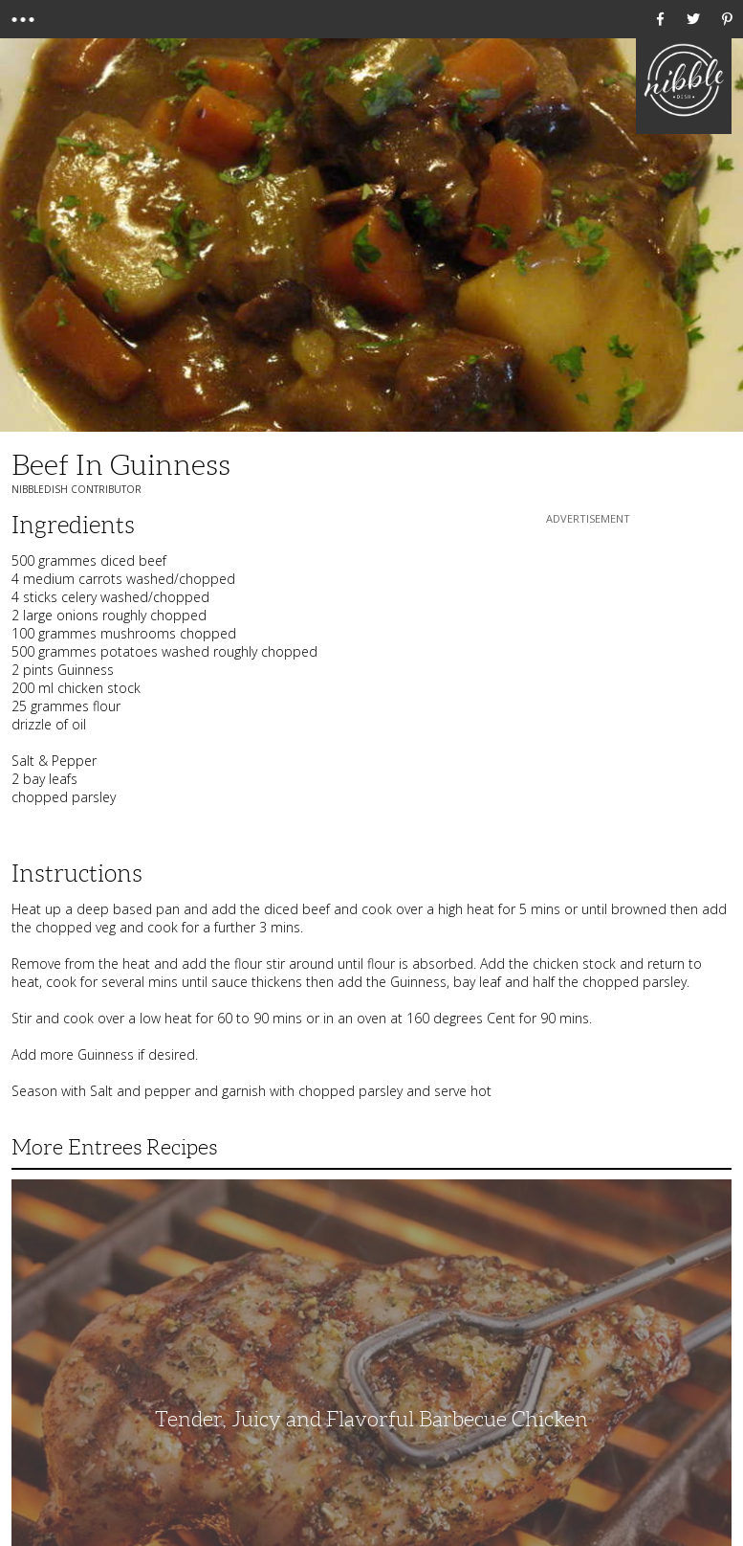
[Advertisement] (588, 648)
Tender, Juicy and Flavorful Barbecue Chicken (371, 1419)
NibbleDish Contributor (76, 489)
